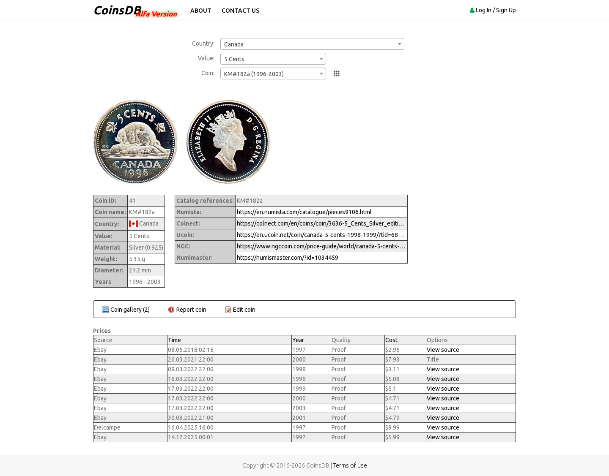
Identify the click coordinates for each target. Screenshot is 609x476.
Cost (391, 340)
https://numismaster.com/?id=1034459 (287, 257)
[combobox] (312, 44)
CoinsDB (117, 9)
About (200, 10)
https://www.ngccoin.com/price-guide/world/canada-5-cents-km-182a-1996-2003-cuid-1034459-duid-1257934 (321, 246)
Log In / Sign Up (496, 10)
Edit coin (244, 309)
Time (174, 340)
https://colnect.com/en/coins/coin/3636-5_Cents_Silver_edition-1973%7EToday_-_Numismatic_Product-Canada (321, 223)
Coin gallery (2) (130, 309)
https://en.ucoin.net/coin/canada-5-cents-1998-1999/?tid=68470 (321, 234)
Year (298, 340)
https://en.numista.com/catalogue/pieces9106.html (304, 212)
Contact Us (240, 10)
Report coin (191, 309)
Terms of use (350, 465)
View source (443, 349)
